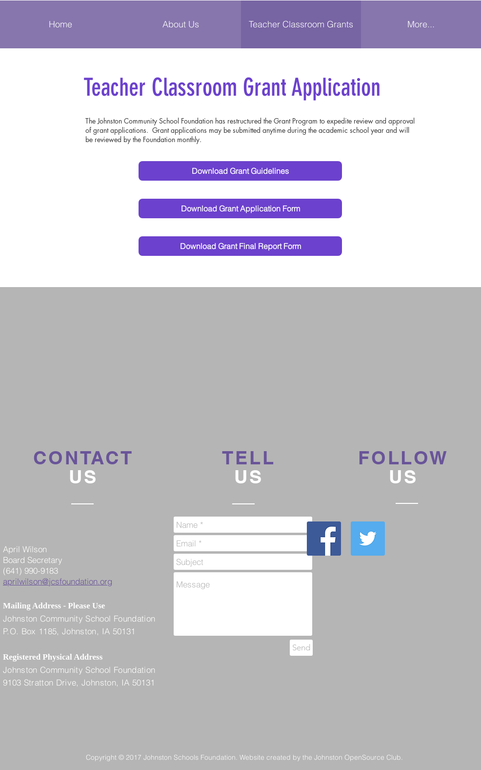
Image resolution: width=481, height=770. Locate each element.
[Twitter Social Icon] (368, 538)
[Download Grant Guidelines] (240, 171)
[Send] (301, 648)
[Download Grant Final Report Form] (240, 246)
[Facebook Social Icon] (324, 538)
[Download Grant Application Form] (240, 208)
